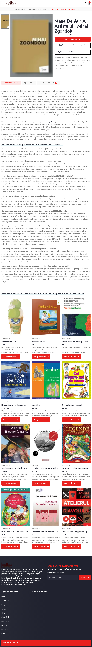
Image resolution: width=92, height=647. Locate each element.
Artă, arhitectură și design (37, 9)
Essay (3, 605)
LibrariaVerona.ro (18, 9)
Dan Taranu (5, 621)
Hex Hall (4, 625)
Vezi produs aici (72, 39)
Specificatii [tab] (29, 83)
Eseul (3, 597)
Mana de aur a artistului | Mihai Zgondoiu (65, 9)
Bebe (3, 634)
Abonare (84, 577)
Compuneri (5, 601)
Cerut (3, 613)
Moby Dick (5, 617)
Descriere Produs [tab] (11, 83)
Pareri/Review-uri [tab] (48, 83)
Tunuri (3, 609)
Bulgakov (4, 629)
